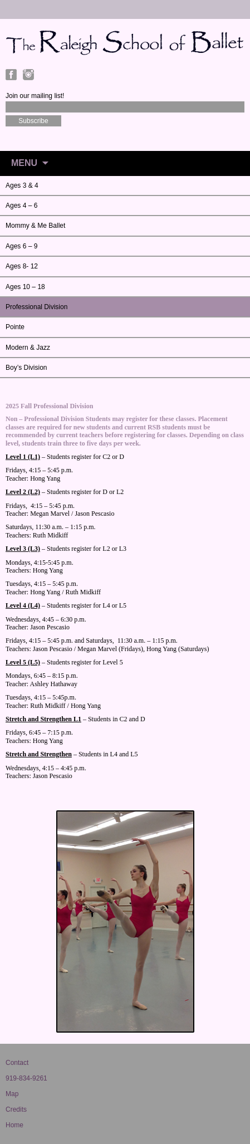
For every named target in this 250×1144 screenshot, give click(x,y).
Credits (16, 1109)
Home (14, 1125)
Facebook (11, 74)
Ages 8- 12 (22, 266)
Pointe (15, 327)
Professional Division (36, 307)
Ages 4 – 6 (21, 205)
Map (12, 1094)
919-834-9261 (26, 1078)
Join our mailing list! (35, 96)
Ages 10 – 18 (25, 287)
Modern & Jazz (28, 347)
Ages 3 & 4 (22, 185)
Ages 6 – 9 (21, 246)
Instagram (28, 74)
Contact (17, 1063)
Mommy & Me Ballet (35, 225)
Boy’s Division (26, 367)
